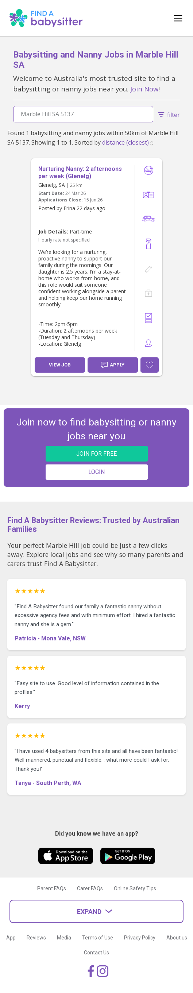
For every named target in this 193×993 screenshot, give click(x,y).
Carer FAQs (90, 888)
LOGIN (96, 471)
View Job (60, 365)
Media (64, 938)
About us (176, 938)
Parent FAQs (51, 888)
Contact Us (96, 952)
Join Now (144, 88)
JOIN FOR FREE (96, 453)
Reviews (36, 938)
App (11, 938)
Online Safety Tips (135, 888)
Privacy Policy (139, 938)
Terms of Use (97, 938)
